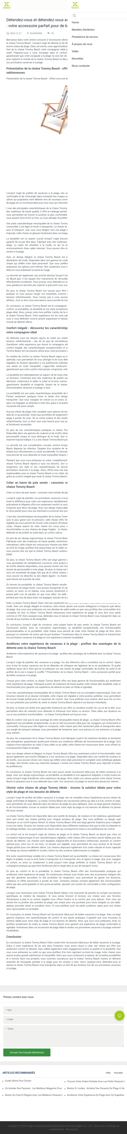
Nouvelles (118, 1073)
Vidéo (108, 1073)
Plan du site (71, 1129)
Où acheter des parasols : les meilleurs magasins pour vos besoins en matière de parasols (34, 1088)
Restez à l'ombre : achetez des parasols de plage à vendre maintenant (96, 1088)
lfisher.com (100, 1126)
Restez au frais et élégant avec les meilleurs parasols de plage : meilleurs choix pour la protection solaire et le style (34, 1095)
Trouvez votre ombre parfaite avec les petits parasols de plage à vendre (96, 1081)
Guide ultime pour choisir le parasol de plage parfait (18, 1080)
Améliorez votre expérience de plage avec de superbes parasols (96, 1095)
